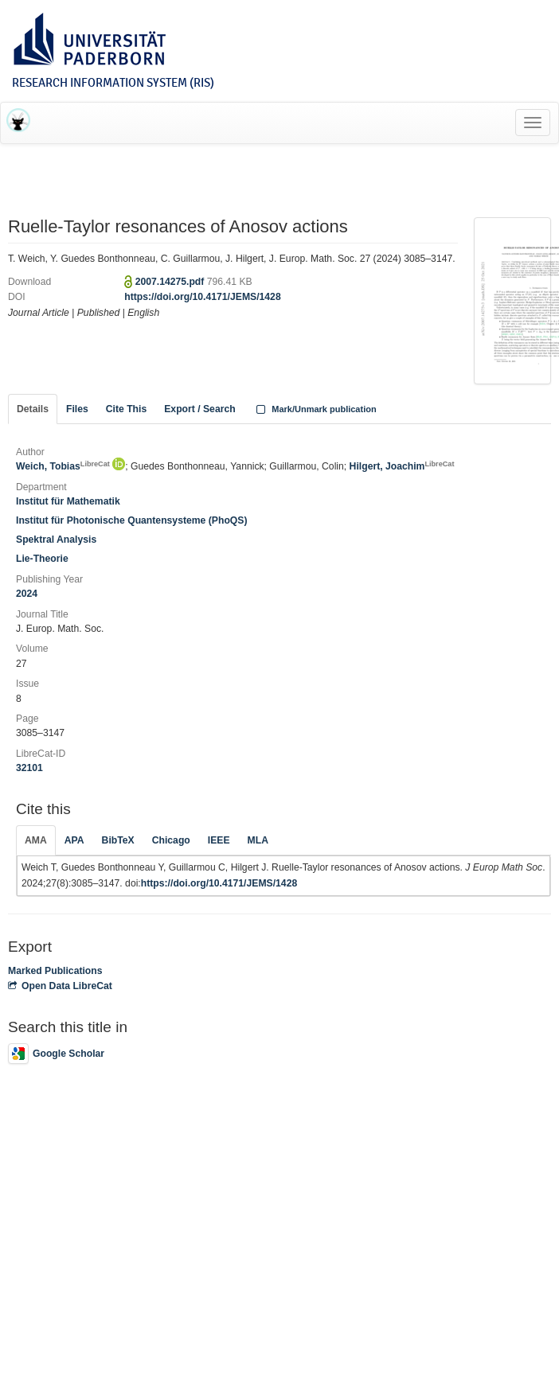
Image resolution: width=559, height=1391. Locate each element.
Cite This (126, 409)
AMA (36, 840)
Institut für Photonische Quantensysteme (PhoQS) (132, 520)
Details (33, 409)
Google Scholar (56, 1053)
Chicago (171, 840)
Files (77, 409)
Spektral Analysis (56, 539)
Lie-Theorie (42, 558)
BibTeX (118, 840)
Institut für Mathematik (68, 501)
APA (74, 840)
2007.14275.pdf (171, 281)
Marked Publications (55, 970)
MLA (258, 840)
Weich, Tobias (63, 466)
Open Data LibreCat (60, 986)
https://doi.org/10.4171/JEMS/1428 (202, 296)
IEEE (219, 840)
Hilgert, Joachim (402, 466)
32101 (29, 767)
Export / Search (199, 409)
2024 (26, 593)
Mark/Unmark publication (315, 409)
